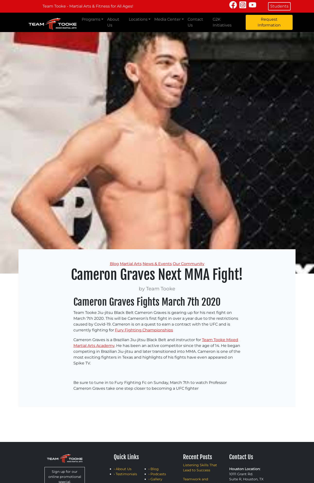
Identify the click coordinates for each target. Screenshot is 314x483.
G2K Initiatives (222, 22)
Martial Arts (131, 263)
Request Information (269, 22)
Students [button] (279, 6)
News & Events (157, 263)
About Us (113, 22)
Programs (91, 19)
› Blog (153, 469)
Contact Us (195, 22)
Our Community (188, 263)
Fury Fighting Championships (144, 330)
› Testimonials (125, 474)
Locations (138, 19)
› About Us (122, 469)
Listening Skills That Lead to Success (200, 467)
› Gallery (155, 479)
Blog (114, 263)
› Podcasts (157, 474)
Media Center (167, 19)
